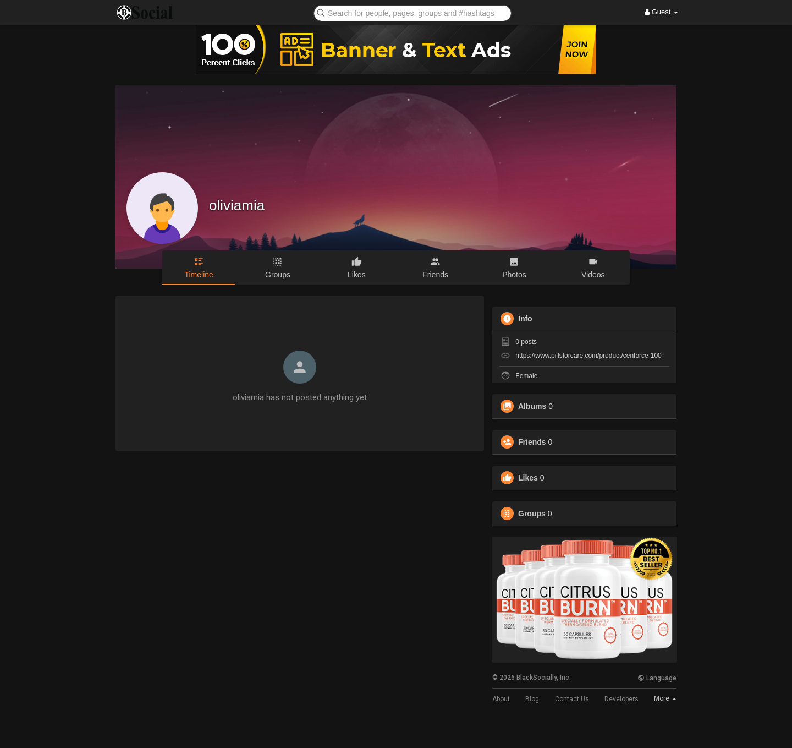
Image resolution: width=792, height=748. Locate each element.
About (501, 699)
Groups (532, 513)
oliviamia (237, 205)
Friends (532, 442)
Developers (621, 699)
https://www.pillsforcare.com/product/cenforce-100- (589, 355)
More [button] (665, 698)
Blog (532, 699)
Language (656, 678)
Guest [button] (661, 12)
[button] (412, 12)
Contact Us (572, 699)
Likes (528, 477)
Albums (532, 406)
